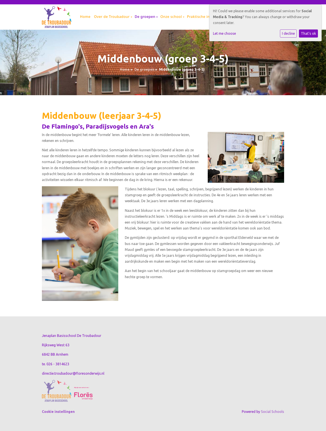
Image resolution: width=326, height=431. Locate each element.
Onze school (171, 16)
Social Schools (272, 412)
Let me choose (224, 33)
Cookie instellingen (58, 412)
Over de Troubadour (112, 16)
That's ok (308, 33)
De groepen (145, 16)
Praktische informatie (206, 16)
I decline (288, 33)
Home (85, 16)
